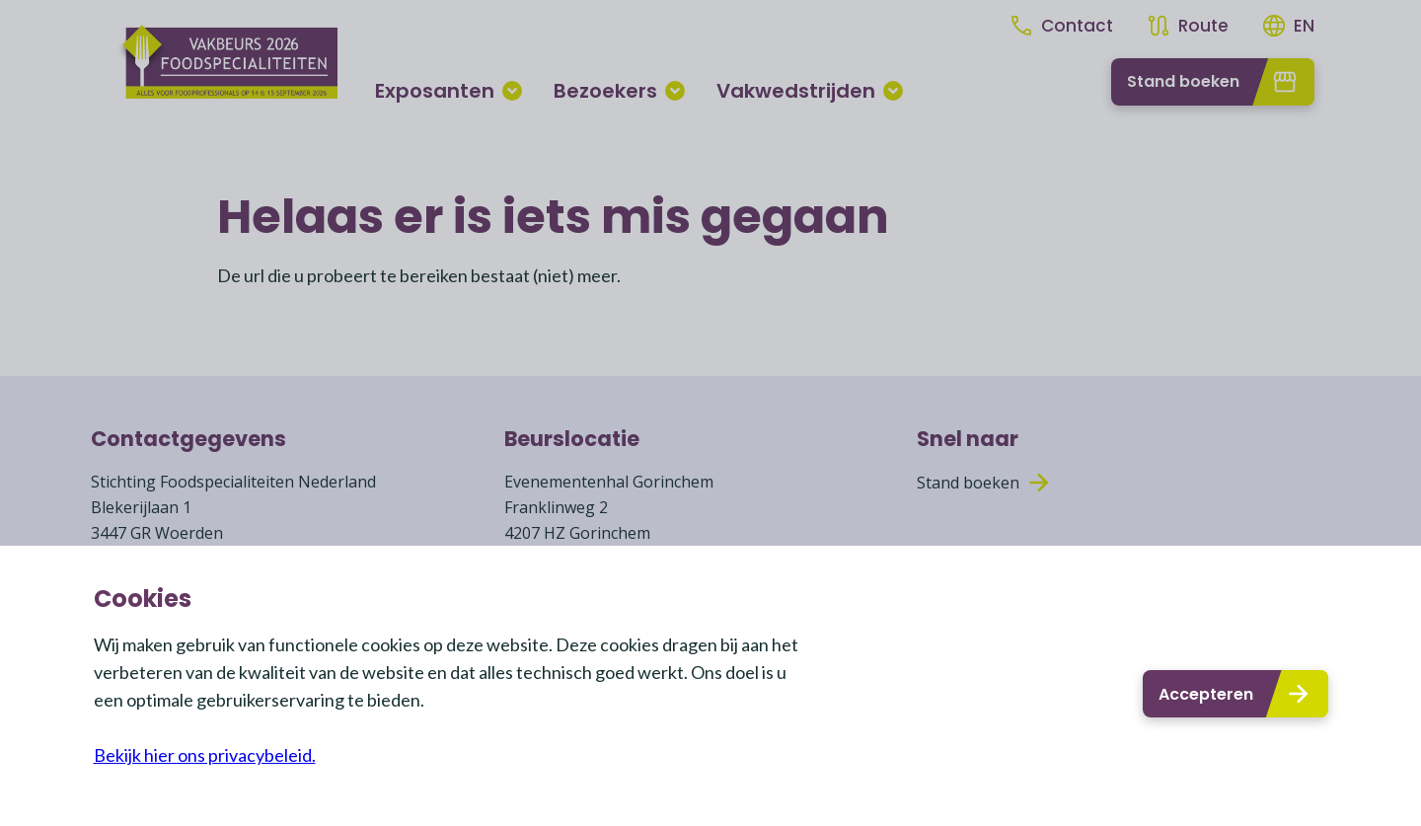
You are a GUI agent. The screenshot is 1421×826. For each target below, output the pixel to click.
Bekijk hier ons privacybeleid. (205, 755)
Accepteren (1235, 694)
